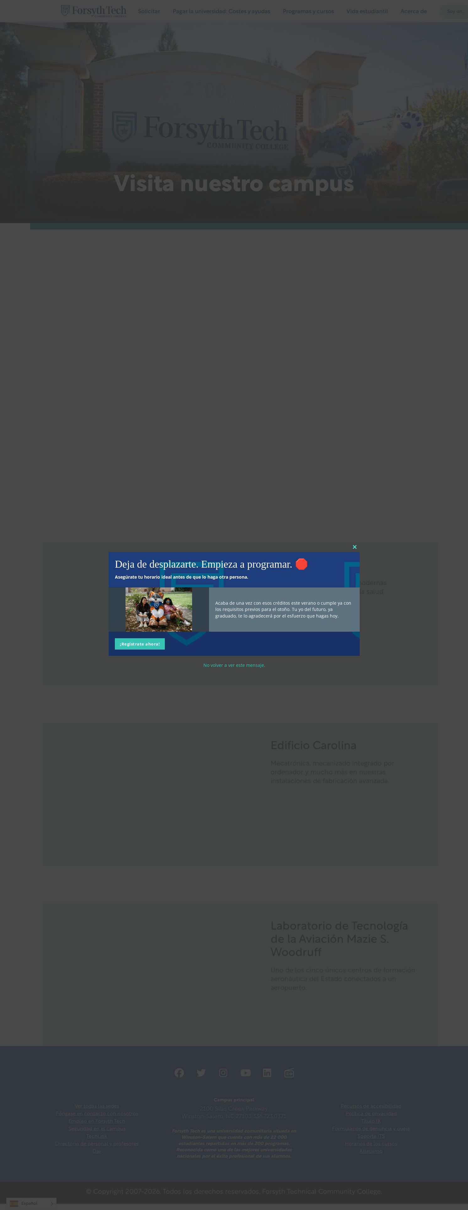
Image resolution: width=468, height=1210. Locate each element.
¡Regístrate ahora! (140, 643)
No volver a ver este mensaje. (234, 665)
